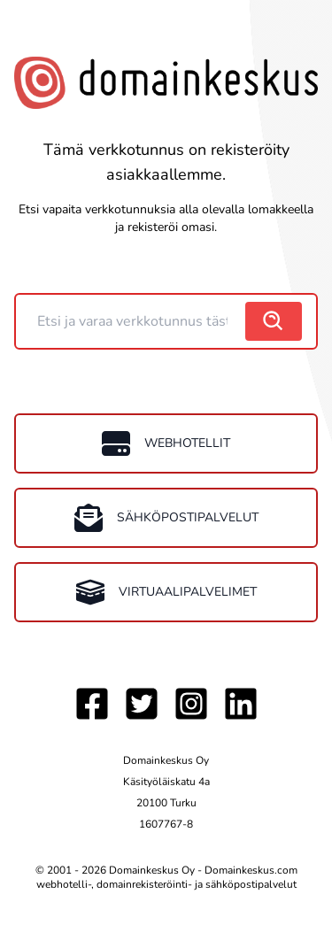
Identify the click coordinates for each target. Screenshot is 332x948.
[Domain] (132, 321)
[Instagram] (191, 703)
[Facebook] (92, 703)
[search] (273, 321)
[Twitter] (141, 703)
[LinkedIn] (241, 703)
